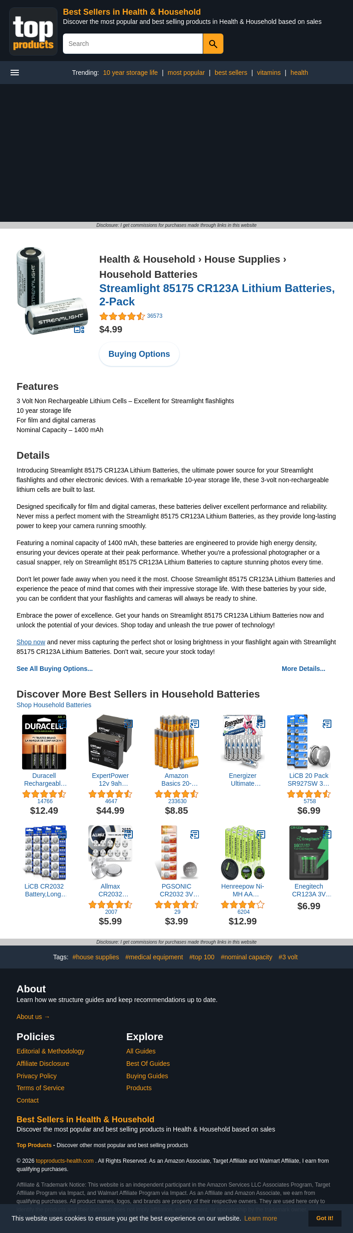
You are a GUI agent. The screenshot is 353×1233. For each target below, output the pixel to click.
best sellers (231, 72)
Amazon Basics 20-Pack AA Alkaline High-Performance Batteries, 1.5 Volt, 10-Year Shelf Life (176, 780)
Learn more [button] (261, 1218)
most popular (186, 72)
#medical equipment (154, 957)
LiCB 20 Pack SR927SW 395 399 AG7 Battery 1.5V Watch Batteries (309, 780)
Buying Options (139, 354)
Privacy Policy (37, 1076)
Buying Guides (147, 1076)
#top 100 (202, 957)
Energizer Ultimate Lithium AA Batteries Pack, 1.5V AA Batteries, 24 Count (242, 780)
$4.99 (110, 329)
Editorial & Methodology (51, 1051)
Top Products (35, 1145)
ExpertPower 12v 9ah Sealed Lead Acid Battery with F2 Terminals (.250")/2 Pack (110, 780)
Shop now (31, 642)
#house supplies (96, 957)
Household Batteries (148, 274)
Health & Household (147, 259)
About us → (33, 1016)
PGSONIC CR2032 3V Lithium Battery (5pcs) (176, 890)
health (299, 72)
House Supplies (242, 259)
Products (139, 1088)
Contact (28, 1100)
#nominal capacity (246, 957)
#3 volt (288, 957)
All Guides (141, 1051)
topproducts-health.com (64, 1161)
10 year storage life (130, 72)
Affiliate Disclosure (43, 1063)
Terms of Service (40, 1088)
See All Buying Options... (55, 668)
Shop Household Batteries (54, 705)
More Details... (303, 668)
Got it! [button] (324, 1218)
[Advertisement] (176, 153)
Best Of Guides (148, 1063)
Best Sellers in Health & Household (132, 12)
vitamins (268, 72)
